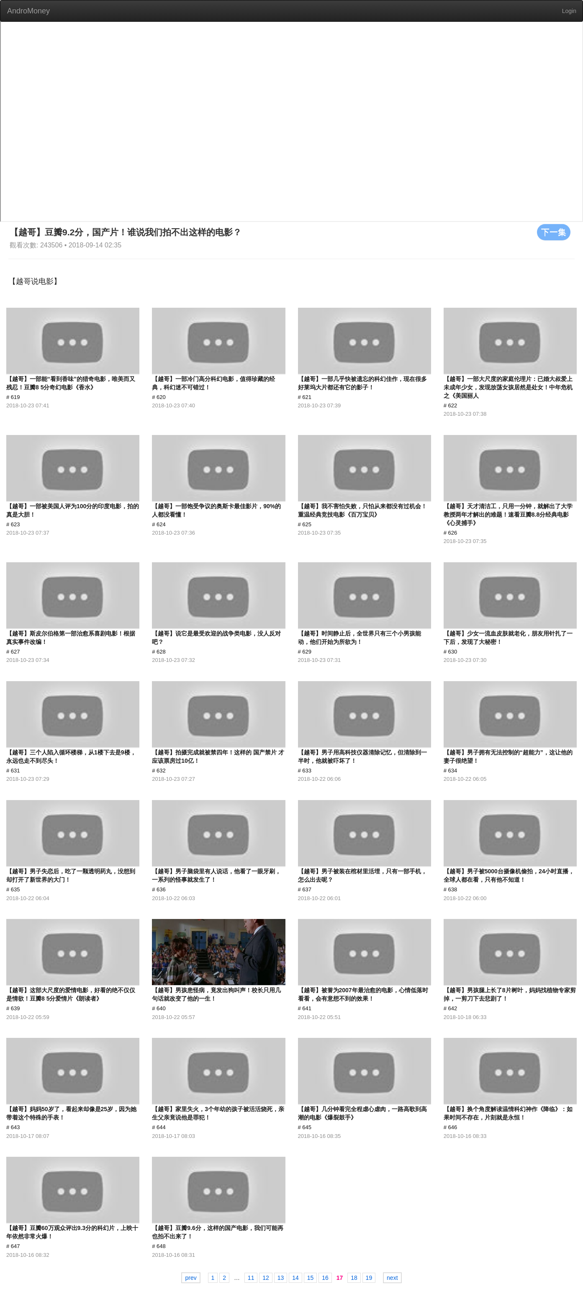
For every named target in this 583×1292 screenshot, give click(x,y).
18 (354, 1277)
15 (310, 1277)
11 (251, 1277)
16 (325, 1277)
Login (569, 11)
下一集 (553, 232)
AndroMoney (28, 11)
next (392, 1277)
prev (190, 1277)
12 (265, 1277)
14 (295, 1277)
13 (280, 1277)
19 (369, 1277)
